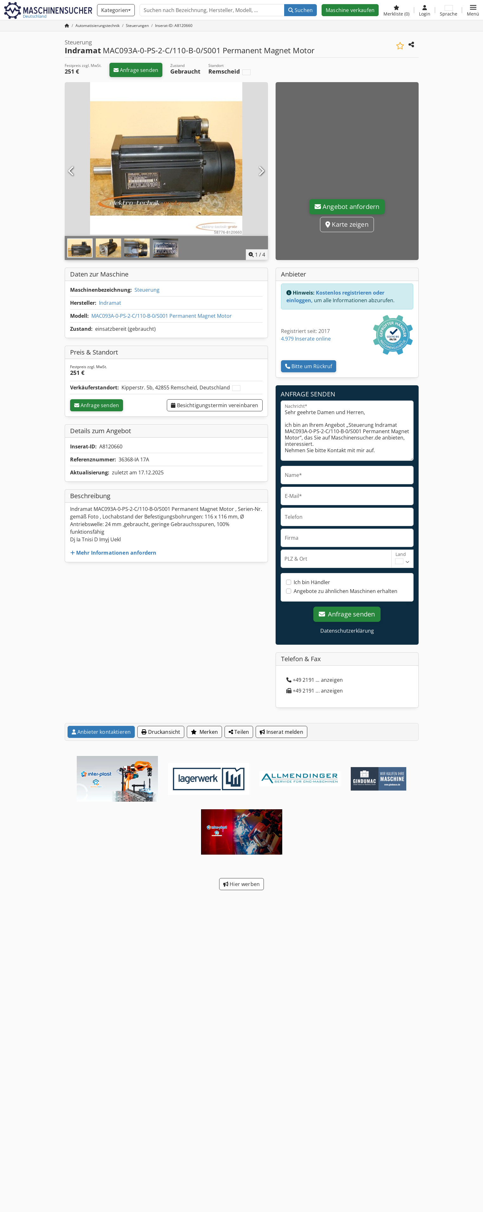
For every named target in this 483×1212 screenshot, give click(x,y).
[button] (473, 10)
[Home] (97, 25)
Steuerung (147, 289)
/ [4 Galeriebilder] (257, 254)
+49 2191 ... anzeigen (314, 679)
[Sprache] (448, 10)
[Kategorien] (116, 10)
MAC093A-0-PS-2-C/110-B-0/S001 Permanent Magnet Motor (161, 315)
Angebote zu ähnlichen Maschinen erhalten (345, 591)
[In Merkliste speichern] (400, 46)
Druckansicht (160, 731)
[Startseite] (67, 25)
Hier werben (241, 884)
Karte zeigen (347, 224)
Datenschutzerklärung (347, 630)
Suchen (300, 10)
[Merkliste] (396, 10)
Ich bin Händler (312, 582)
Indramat (110, 302)
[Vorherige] (71, 171)
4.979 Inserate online (306, 338)
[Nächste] (261, 171)
